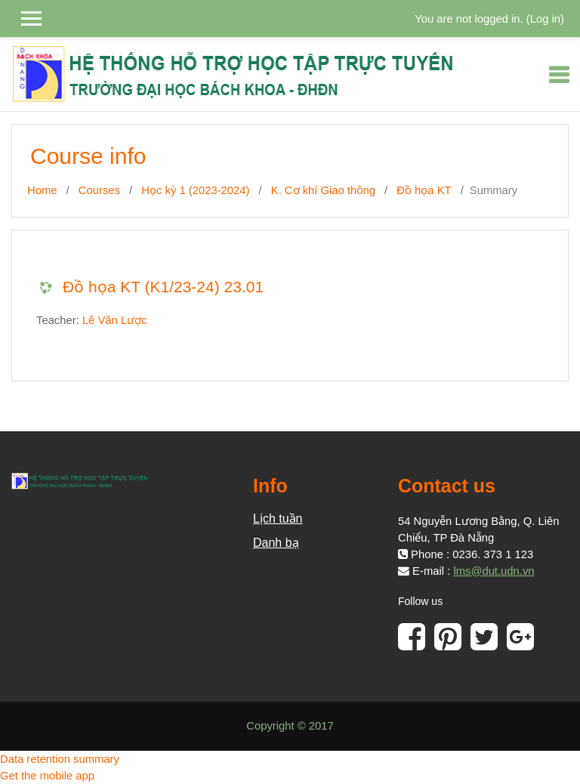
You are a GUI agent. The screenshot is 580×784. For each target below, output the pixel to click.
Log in (545, 19)
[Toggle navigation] (559, 74)
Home (42, 190)
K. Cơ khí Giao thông (323, 190)
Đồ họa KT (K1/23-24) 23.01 (163, 286)
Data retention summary (59, 759)
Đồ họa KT (423, 190)
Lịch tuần (277, 518)
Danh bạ (276, 542)
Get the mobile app (47, 776)
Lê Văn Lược (114, 320)
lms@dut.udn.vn (493, 571)
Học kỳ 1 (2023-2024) (195, 190)
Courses (99, 190)
